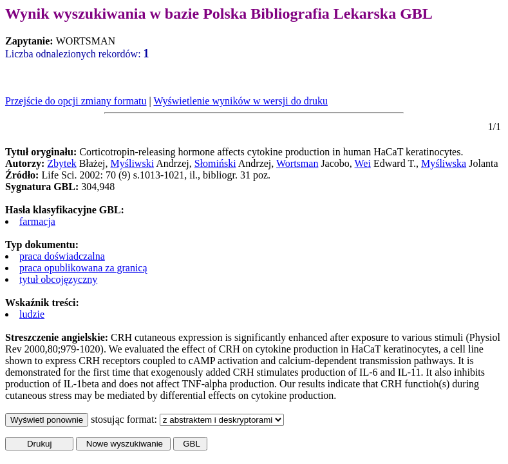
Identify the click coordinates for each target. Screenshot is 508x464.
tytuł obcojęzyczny (58, 279)
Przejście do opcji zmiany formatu (75, 100)
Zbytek (61, 163)
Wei (363, 163)
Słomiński (215, 163)
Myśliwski (133, 163)
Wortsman (297, 163)
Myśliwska (443, 163)
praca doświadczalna (62, 256)
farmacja (37, 221)
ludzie (31, 314)
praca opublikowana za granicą (83, 267)
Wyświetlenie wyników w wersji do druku (240, 100)
